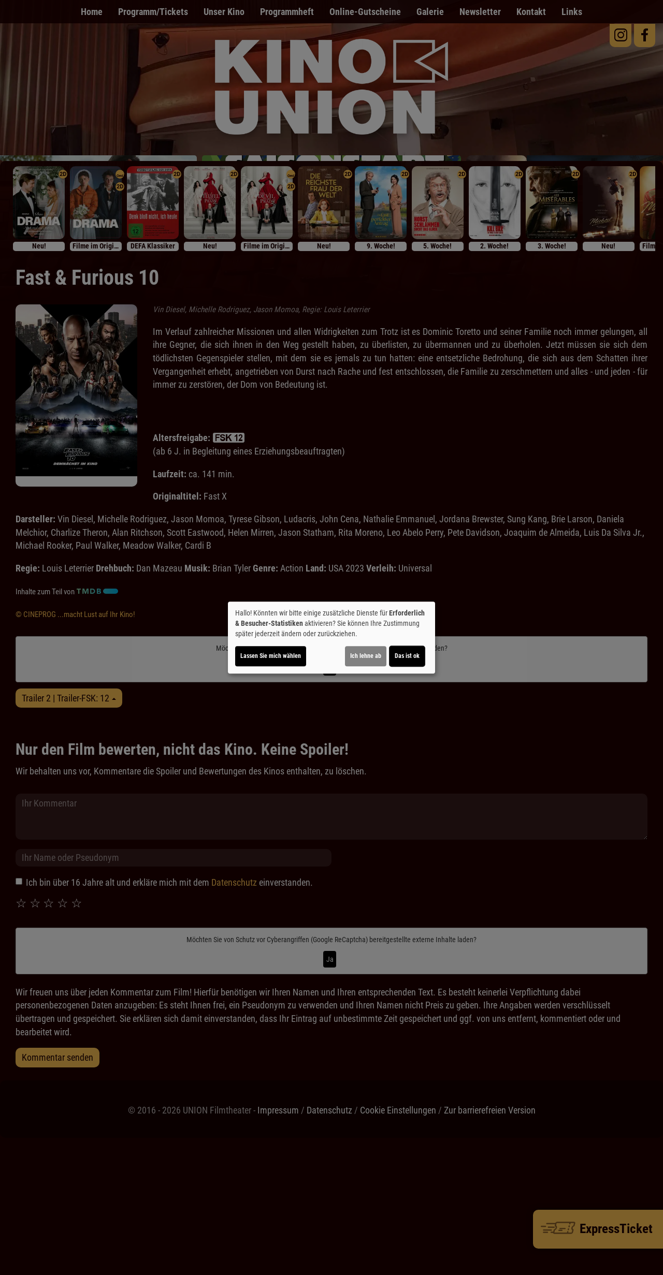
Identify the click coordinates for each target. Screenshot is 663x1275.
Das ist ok (407, 656)
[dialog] (331, 638)
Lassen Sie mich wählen (270, 656)
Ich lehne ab (365, 656)
